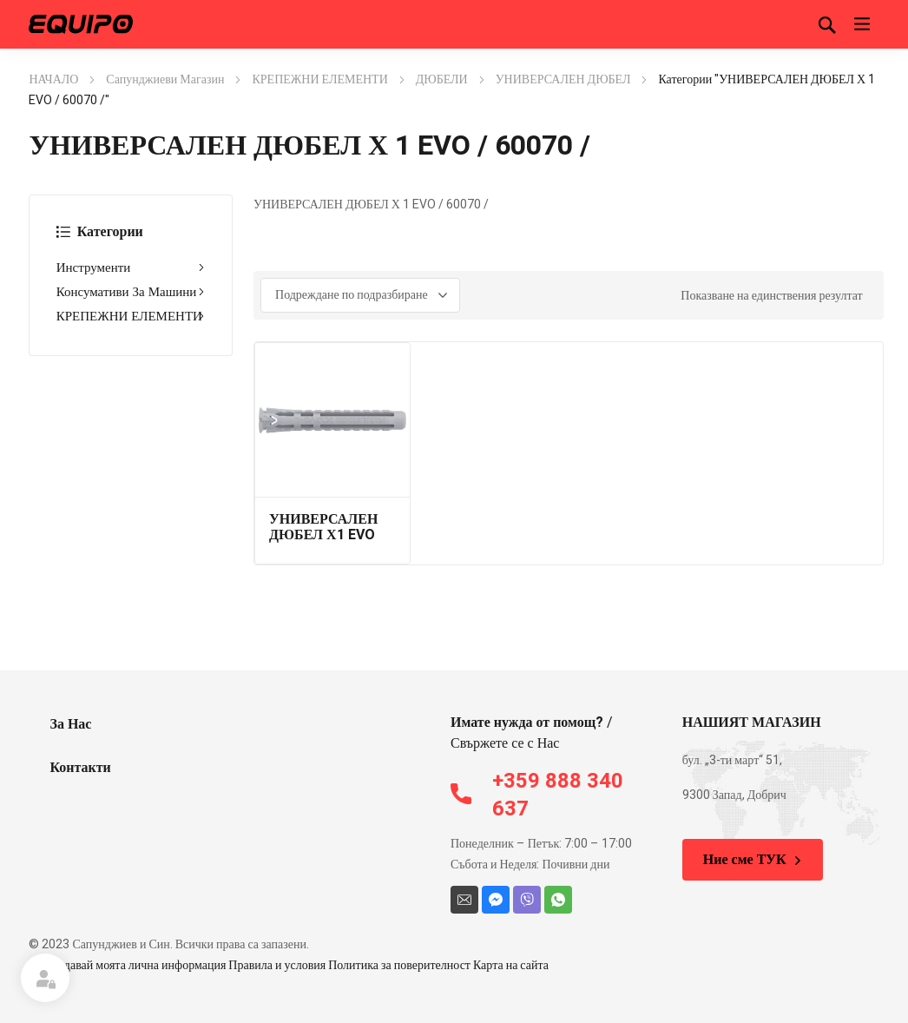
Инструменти (130, 267)
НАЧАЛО (53, 79)
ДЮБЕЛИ (442, 79)
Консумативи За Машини (130, 291)
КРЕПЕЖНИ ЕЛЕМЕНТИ (319, 79)
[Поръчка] (360, 295)
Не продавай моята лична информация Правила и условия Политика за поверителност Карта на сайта (289, 965)
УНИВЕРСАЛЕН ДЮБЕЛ (563, 79)
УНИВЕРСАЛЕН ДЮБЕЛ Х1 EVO (323, 527)
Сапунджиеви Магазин (165, 79)
